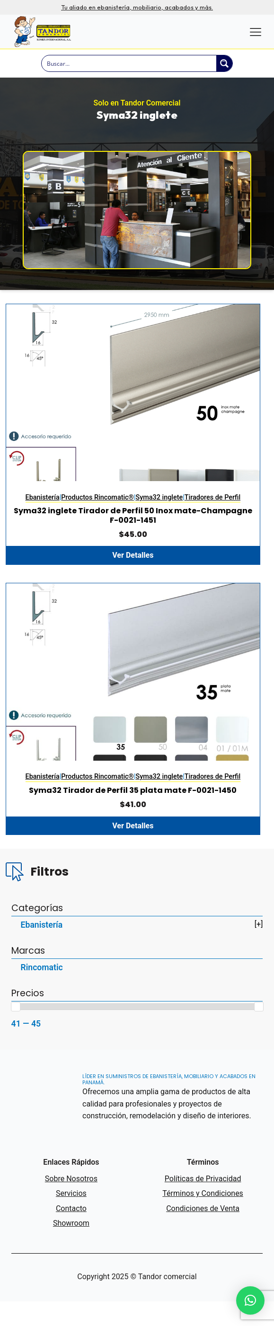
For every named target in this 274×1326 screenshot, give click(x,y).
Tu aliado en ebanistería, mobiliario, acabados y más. (137, 7)
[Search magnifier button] (224, 63)
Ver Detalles (132, 567)
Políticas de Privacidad (203, 1202)
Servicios (71, 1217)
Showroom (71, 1247)
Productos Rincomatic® (97, 510)
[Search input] (129, 63)
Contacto (71, 1232)
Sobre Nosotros (71, 1202)
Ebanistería (43, 510)
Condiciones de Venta (202, 1232)
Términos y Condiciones (202, 1217)
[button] (250, 1300)
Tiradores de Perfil (212, 510)
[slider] (15, 1031)
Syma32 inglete (159, 510)
